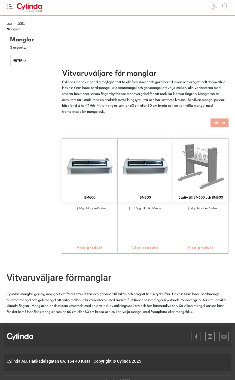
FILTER (19, 60)
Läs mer (220, 123)
